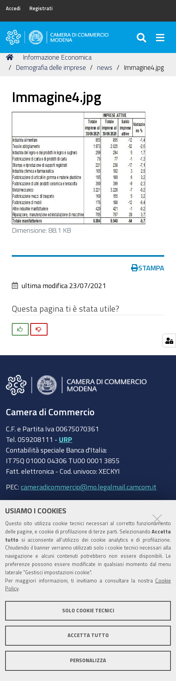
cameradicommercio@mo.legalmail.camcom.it (88, 486)
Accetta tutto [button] (88, 635)
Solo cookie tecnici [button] (88, 610)
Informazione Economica (57, 57)
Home (11, 57)
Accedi (13, 8)
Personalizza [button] (88, 660)
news (104, 67)
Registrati (41, 8)
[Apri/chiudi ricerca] (142, 37)
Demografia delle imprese (51, 67)
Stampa (147, 267)
